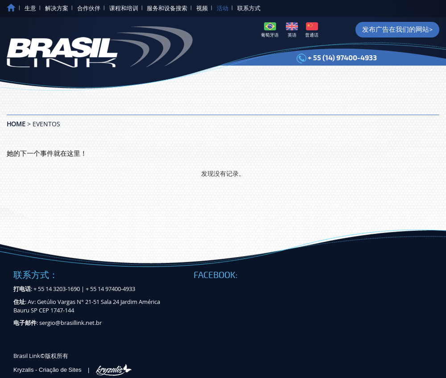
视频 (202, 8)
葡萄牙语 (270, 30)
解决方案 (56, 8)
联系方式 (248, 8)
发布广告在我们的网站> (397, 29)
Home (16, 124)
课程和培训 (123, 8)
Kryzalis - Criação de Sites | (72, 369)
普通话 (311, 30)
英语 (292, 30)
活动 (222, 8)
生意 (30, 8)
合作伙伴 (88, 8)
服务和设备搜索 (167, 8)
